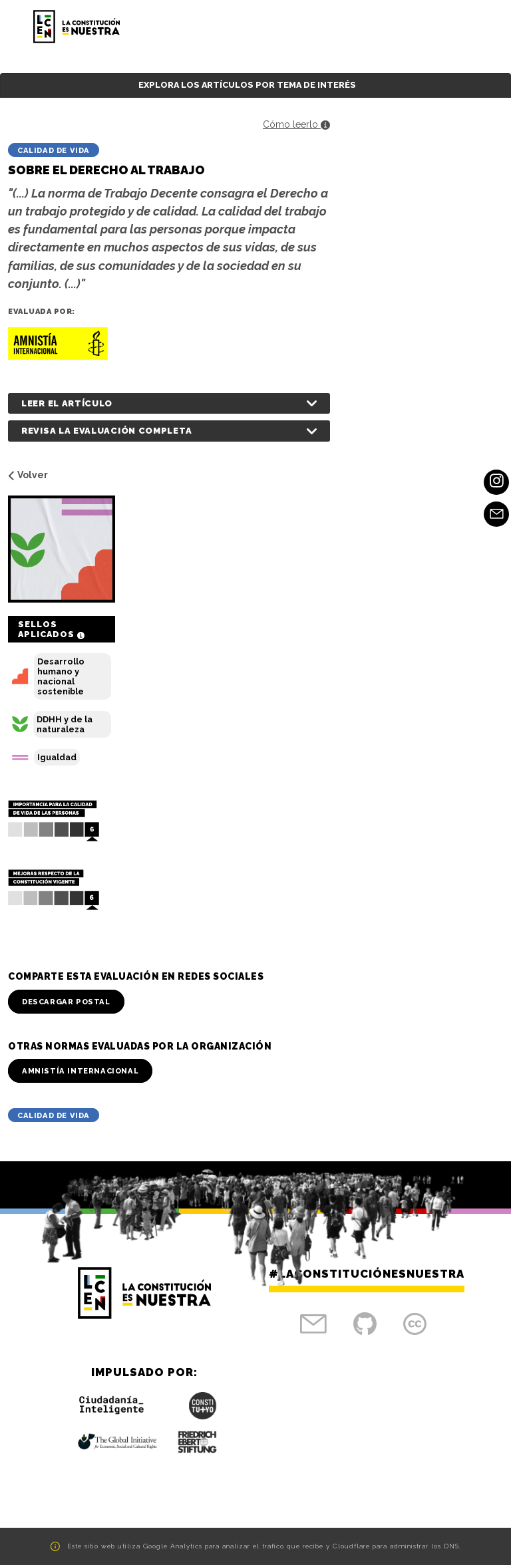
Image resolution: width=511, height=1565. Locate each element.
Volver (28, 475)
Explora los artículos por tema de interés (247, 85)
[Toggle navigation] (462, 26)
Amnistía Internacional (80, 1070)
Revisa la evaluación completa (106, 431)
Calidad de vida (53, 150)
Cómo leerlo (296, 124)
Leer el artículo (66, 403)
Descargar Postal (66, 1001)
